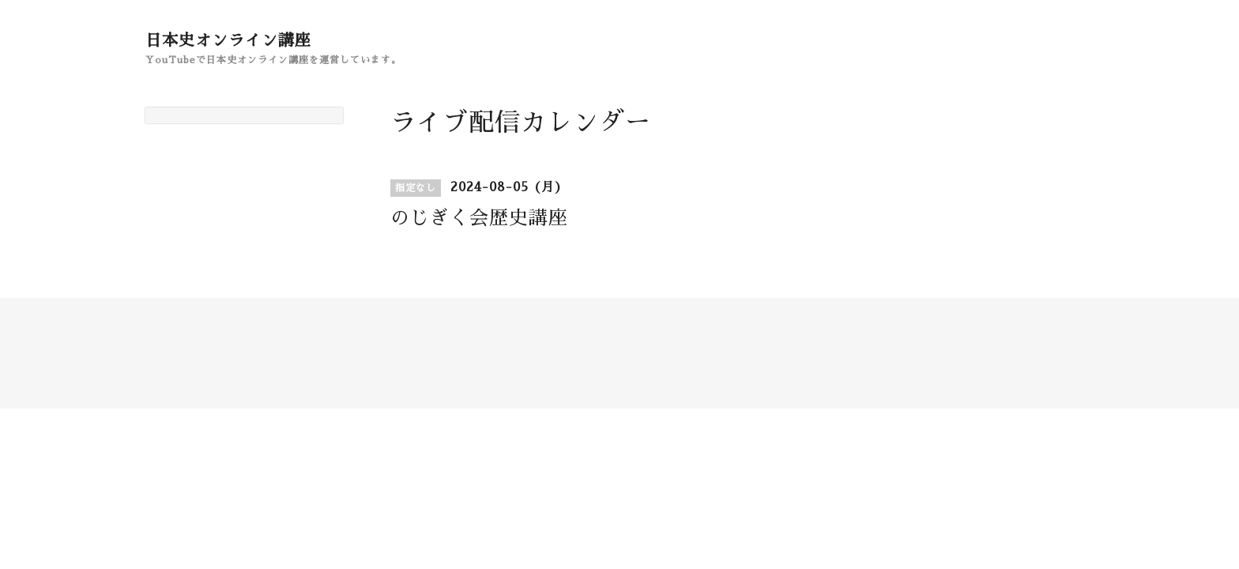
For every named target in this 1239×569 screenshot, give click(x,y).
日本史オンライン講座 (228, 40)
